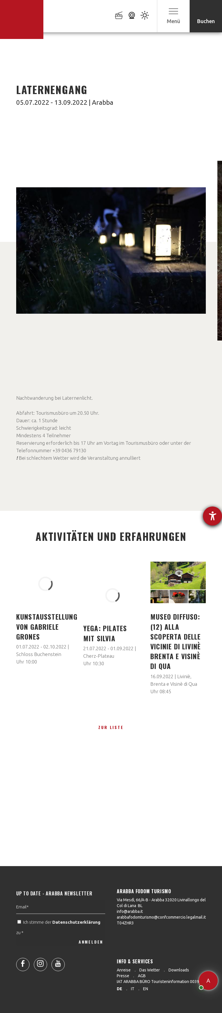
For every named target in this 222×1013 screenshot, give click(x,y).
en (145, 988)
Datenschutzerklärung (76, 933)
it (132, 988)
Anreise (124, 970)
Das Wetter (149, 970)
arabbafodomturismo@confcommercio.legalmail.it (161, 917)
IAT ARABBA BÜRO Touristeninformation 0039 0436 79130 (169, 981)
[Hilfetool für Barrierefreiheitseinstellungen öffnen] (212, 516)
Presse (123, 975)
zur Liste (110, 727)
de (119, 988)
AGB (142, 975)
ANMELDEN (91, 953)
